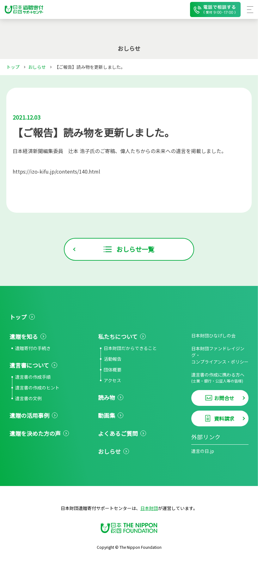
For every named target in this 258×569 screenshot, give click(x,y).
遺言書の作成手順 (33, 377)
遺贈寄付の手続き (33, 348)
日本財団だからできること (130, 348)
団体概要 (112, 369)
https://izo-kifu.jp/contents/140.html (56, 171)
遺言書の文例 (28, 398)
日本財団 (149, 508)
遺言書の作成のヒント (37, 387)
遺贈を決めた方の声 (35, 433)
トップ (13, 67)
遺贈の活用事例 (29, 415)
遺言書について (29, 365)
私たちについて (118, 336)
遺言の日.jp (202, 451)
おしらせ (37, 67)
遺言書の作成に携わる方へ (220, 377)
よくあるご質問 (118, 433)
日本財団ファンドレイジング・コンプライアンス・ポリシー (220, 355)
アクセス (112, 380)
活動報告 (112, 359)
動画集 (106, 415)
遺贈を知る (23, 336)
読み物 (106, 397)
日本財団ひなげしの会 (213, 335)
